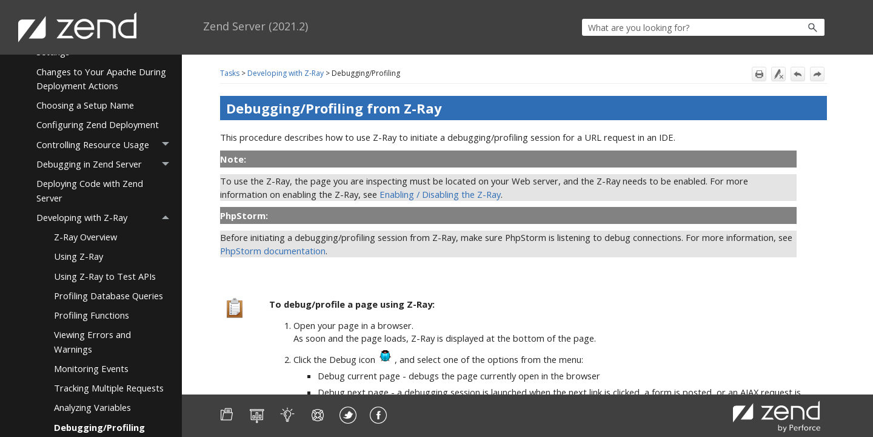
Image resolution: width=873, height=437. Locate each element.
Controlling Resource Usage (106, 144)
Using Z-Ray (78, 256)
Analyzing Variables (92, 407)
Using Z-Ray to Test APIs (105, 276)
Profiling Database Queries (108, 296)
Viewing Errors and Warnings (92, 341)
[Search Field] (703, 27)
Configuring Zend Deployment (97, 124)
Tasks (229, 73)
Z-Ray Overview (85, 237)
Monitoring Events (91, 368)
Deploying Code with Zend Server (89, 190)
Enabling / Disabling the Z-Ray (440, 194)
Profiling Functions (91, 315)
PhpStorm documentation (273, 251)
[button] (786, 27)
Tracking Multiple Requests (109, 388)
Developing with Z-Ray (106, 217)
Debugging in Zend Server (106, 164)
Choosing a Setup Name (85, 105)
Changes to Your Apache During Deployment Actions (101, 79)
